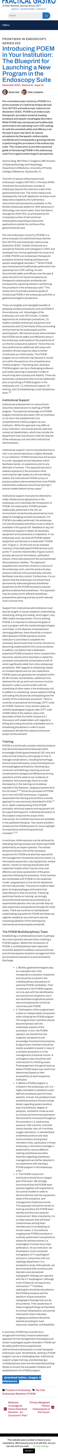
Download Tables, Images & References (21, 1379)
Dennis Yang (10, 92)
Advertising (27, 9)
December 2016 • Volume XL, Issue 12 (23, 85)
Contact (41, 9)
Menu (5, 25)
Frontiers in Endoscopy (18, 1390)
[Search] (25, 15)
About (15, 9)
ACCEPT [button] (29, 1451)
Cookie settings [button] (41, 1446)
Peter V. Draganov (32, 92)
